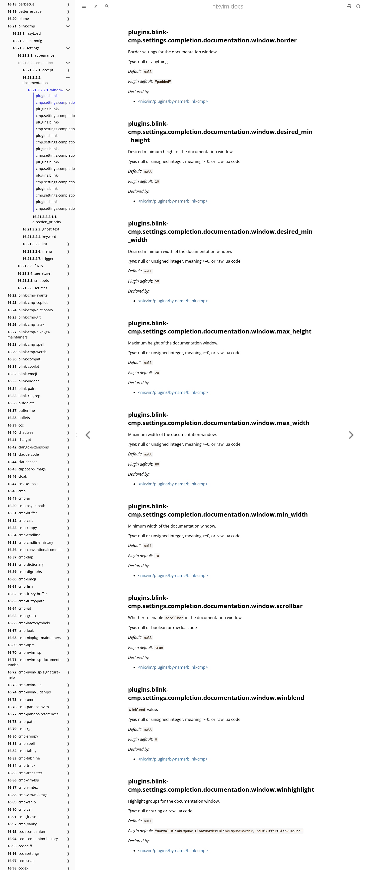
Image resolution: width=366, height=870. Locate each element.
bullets (18, 417)
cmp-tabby (21, 750)
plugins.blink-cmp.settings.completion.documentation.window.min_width (218, 510)
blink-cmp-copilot (27, 302)
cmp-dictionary (25, 564)
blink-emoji (22, 373)
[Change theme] (95, 6)
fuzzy (30, 265)
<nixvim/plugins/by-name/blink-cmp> (173, 101)
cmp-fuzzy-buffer (27, 593)
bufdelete (21, 403)
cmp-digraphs (24, 571)
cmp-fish (20, 586)
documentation (35, 80)
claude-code (23, 454)
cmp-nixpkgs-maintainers (34, 637)
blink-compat (23, 359)
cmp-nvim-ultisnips (29, 692)
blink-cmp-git (24, 317)
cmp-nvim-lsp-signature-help (33, 675)
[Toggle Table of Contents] (84, 6)
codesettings (23, 853)
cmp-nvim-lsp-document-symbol (34, 662)
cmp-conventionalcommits (35, 549)
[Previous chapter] (88, 435)
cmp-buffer (22, 513)
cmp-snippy (22, 736)
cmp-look (20, 630)
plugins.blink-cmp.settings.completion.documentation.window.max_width (218, 418)
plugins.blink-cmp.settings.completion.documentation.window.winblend (216, 693)
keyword (39, 236)
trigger (38, 258)
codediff (19, 846)
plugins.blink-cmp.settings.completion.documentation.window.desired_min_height (220, 131)
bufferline (21, 410)
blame (18, 18)
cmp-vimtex (22, 787)
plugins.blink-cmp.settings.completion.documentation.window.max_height (219, 327)
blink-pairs (21, 388)
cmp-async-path (26, 505)
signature (33, 273)
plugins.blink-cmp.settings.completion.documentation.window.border (212, 36)
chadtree (20, 432)
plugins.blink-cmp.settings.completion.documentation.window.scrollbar (215, 601)
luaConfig (27, 40)
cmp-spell (21, 743)
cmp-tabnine (23, 758)
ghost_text (40, 229)
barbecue (20, 4)
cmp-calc (20, 520)
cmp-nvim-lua (24, 684)
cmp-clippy (22, 527)
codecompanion (26, 831)
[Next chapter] (351, 435)
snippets (33, 280)
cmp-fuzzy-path (26, 601)
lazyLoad (26, 33)
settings (26, 48)
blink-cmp (21, 26)
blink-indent (23, 381)
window (45, 90)
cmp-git (19, 608)
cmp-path (21, 721)
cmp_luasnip (23, 816)
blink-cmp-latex (25, 324)
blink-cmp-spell (25, 344)
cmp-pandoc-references (33, 714)
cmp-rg (18, 728)
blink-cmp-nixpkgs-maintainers (28, 334)
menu (37, 251)
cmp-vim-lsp (23, 780)
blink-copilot (23, 366)
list (34, 243)
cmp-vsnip (21, 802)
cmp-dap (20, 557)
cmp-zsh (20, 809)
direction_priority (46, 219)
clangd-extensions (28, 447)
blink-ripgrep (23, 395)
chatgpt (19, 439)
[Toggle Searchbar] (106, 6)
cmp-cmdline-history (30, 542)
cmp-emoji (21, 579)
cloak (17, 476)
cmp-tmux (21, 765)
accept (37, 70)
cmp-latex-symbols (28, 623)
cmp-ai (18, 498)
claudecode (22, 461)
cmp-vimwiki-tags (27, 794)
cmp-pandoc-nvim (28, 706)
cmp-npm (21, 645)
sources (32, 288)
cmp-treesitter (24, 772)
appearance (35, 55)
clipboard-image (26, 469)
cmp (16, 491)
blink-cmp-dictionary (30, 310)
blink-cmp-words (27, 351)
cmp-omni (21, 699)
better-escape (24, 11)
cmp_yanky (22, 824)
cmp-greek (21, 615)
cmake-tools (22, 483)
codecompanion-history (32, 838)
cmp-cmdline (23, 535)
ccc (15, 425)
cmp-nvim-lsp (24, 652)
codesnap (21, 860)
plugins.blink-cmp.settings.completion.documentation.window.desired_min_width (220, 231)
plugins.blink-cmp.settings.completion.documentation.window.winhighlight (221, 785)
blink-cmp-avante (27, 295)
